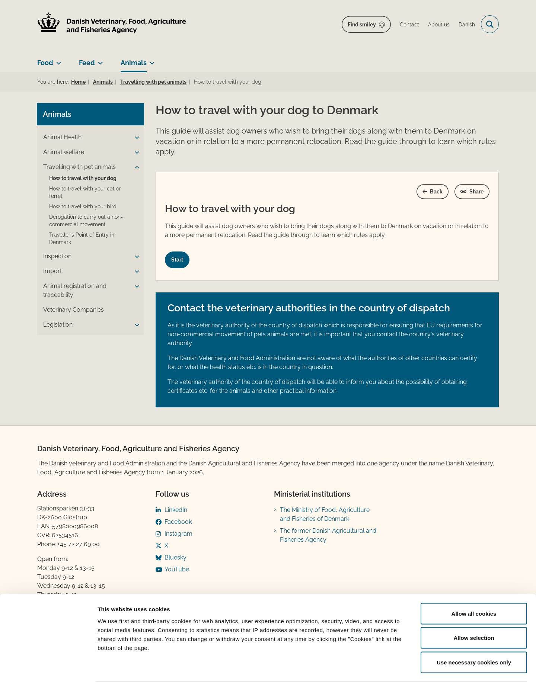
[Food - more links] (57, 60)
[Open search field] (490, 24)
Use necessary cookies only (474, 637)
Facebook (178, 521)
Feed (87, 63)
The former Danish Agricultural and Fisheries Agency (328, 535)
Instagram (178, 533)
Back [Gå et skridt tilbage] (436, 192)
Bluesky (175, 557)
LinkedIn (176, 509)
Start (177, 260)
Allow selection (473, 613)
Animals (134, 63)
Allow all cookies (474, 588)
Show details (390, 671)
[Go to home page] (111, 24)
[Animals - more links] (150, 60)
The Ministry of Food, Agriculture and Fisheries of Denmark (325, 514)
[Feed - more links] (99, 60)
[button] (135, 137)
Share (476, 192)
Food (45, 63)
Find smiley (362, 25)
